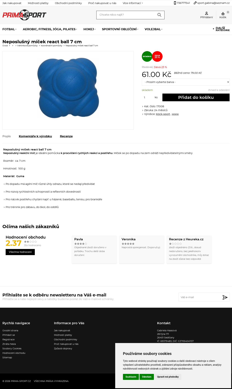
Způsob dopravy (63, 349)
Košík (224, 15)
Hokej (88, 29)
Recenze (66, 136)
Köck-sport (163, 114)
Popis (6, 136)
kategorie (223, 29)
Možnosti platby (38, 3)
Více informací (132, 3)
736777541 (183, 3)
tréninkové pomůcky (27, 46)
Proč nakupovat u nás (102, 3)
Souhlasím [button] (131, 376)
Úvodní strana (10, 331)
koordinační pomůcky (51, 46)
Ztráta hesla (9, 344)
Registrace (8, 340)
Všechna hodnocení (20, 252)
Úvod (5, 46)
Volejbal (153, 29)
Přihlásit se (8, 335)
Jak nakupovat (11, 3)
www (175, 114)
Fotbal (8, 29)
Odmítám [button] (146, 376)
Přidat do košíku (196, 97)
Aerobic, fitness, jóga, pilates (49, 29)
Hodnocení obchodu (13, 353)
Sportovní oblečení (119, 29)
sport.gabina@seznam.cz (213, 3)
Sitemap (7, 358)
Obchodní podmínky (68, 3)
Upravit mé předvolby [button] (168, 376)
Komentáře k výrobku (35, 136)
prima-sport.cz (21, 381)
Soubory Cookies (11, 349)
